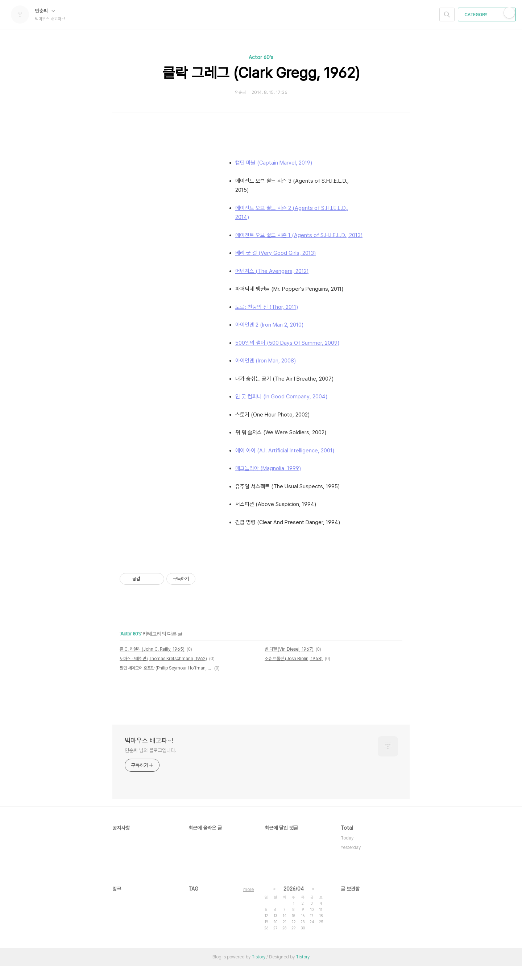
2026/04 (293, 889)
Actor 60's (261, 57)
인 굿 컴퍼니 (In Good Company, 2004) (281, 396)
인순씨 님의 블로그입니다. (151, 750)
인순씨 (45, 11)
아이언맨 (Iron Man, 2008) (265, 360)
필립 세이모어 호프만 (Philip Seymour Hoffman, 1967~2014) (166, 668)
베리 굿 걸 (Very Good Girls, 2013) (275, 253)
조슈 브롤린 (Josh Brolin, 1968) (294, 658)
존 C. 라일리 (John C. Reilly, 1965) (152, 649)
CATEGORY (487, 14)
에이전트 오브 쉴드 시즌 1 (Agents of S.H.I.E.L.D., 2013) (298, 235)
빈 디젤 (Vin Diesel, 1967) (289, 649)
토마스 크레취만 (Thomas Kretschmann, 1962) (163, 658)
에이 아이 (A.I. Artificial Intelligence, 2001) (284, 450)
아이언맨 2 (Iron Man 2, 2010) (269, 325)
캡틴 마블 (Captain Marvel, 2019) (273, 162)
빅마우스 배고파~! (149, 740)
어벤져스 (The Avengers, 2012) (271, 271)
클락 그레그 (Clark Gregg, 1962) (261, 73)
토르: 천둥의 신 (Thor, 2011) (266, 307)
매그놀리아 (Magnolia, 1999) (268, 468)
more (248, 889)
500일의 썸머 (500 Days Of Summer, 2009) (287, 343)
